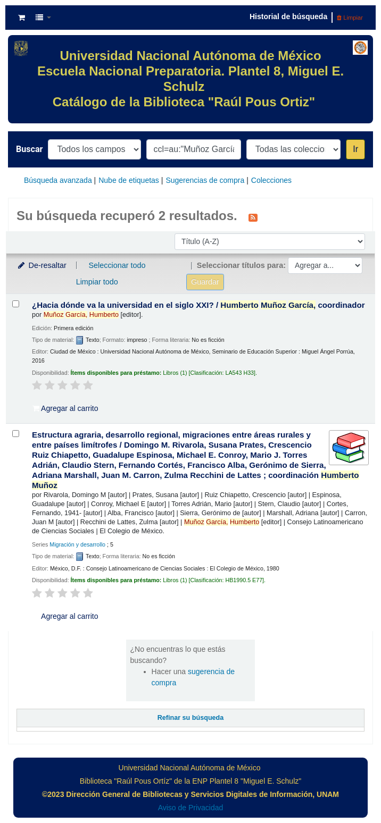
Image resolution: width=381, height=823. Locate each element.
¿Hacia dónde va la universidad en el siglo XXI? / (198, 304)
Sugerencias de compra (204, 180)
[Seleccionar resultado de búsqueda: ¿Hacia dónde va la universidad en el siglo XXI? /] (15, 303)
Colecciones (271, 180)
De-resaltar (41, 265)
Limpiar (350, 17)
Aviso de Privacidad (190, 807)
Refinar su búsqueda (191, 717)
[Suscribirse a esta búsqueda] (253, 217)
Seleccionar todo (116, 265)
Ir (355, 149)
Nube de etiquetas (128, 180)
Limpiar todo (97, 282)
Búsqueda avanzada (58, 180)
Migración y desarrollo (77, 544)
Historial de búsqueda (288, 16)
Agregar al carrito (65, 408)
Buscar (29, 149)
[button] (21, 18)
